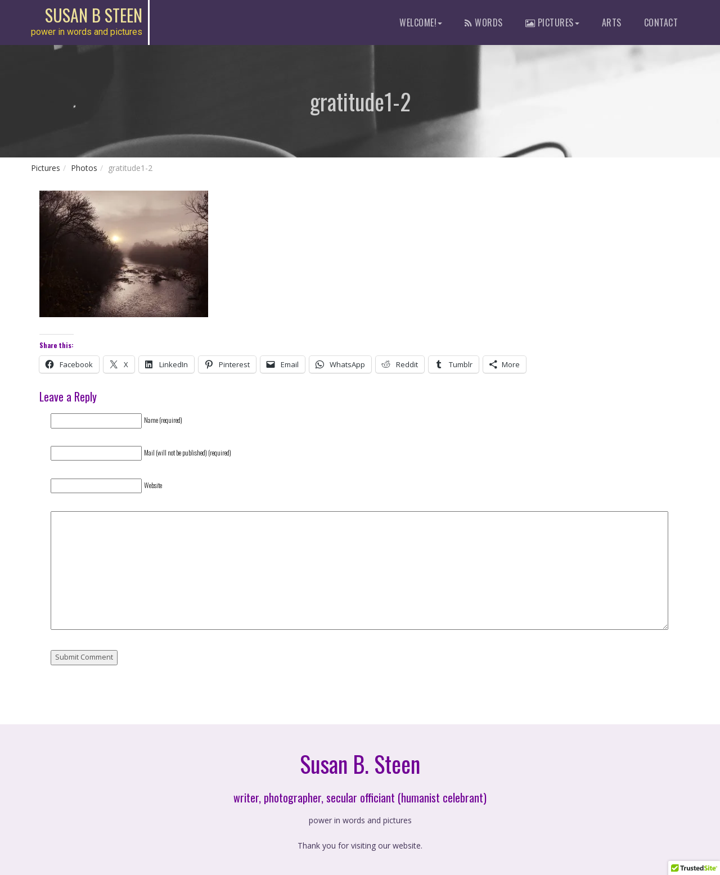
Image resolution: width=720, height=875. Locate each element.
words (484, 22)
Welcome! (420, 22)
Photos (84, 168)
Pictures (45, 168)
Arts (612, 22)
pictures (552, 22)
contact (661, 22)
